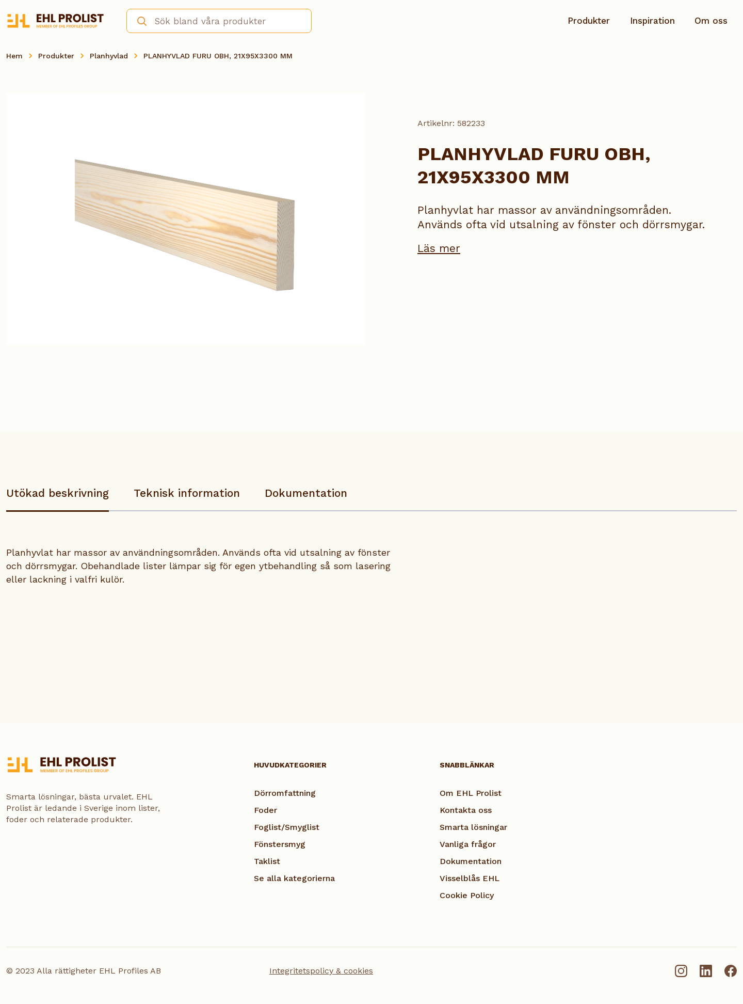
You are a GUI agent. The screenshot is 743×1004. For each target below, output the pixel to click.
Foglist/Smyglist (286, 827)
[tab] (57, 498)
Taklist (267, 861)
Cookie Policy (467, 895)
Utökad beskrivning (57, 493)
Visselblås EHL (469, 878)
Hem (14, 56)
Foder (265, 810)
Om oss (711, 20)
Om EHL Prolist (471, 793)
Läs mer (438, 248)
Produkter (589, 20)
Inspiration (652, 20)
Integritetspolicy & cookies (321, 971)
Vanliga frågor (468, 844)
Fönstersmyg (279, 844)
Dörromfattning (285, 793)
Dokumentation (306, 493)
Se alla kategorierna (294, 878)
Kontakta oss (466, 810)
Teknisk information (187, 493)
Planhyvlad (109, 56)
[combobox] (219, 21)
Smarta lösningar (473, 827)
